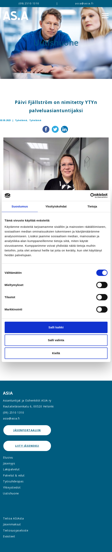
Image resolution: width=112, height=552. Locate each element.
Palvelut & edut (14, 475)
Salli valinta (56, 340)
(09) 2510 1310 (29, 3)
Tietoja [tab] (92, 206)
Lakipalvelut (11, 469)
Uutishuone (11, 493)
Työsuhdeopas (13, 481)
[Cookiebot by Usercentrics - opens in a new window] (90, 195)
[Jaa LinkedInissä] (64, 129)
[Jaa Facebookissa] (46, 129)
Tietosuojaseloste (15, 530)
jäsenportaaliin (27, 430)
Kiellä (56, 353)
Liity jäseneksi (27, 445)
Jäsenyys (9, 463)
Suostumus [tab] (20, 206)
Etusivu (8, 457)
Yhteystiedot (12, 487)
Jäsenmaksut (12, 524)
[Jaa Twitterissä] (55, 129)
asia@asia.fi (84, 3)
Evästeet (9, 536)
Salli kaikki (56, 327)
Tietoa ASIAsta (13, 518)
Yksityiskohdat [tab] (56, 206)
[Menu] (105, 16)
